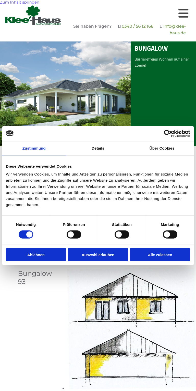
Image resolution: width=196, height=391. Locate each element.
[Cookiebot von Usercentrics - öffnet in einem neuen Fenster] (167, 133)
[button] (127, 13)
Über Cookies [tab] (162, 148)
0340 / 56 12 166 (137, 26)
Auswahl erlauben (98, 255)
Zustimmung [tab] (34, 148)
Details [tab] (98, 148)
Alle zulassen (160, 255)
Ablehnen (36, 255)
